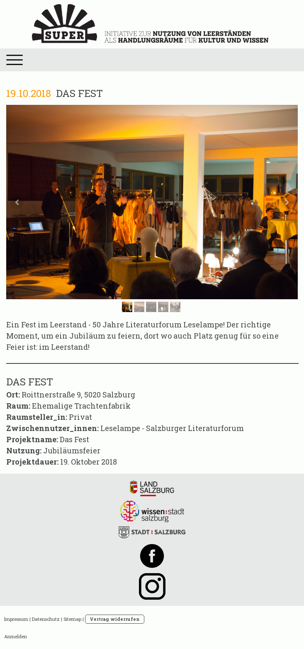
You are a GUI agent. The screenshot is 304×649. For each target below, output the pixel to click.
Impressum (16, 619)
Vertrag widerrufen (115, 619)
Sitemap (72, 619)
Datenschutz (46, 619)
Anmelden (15, 636)
